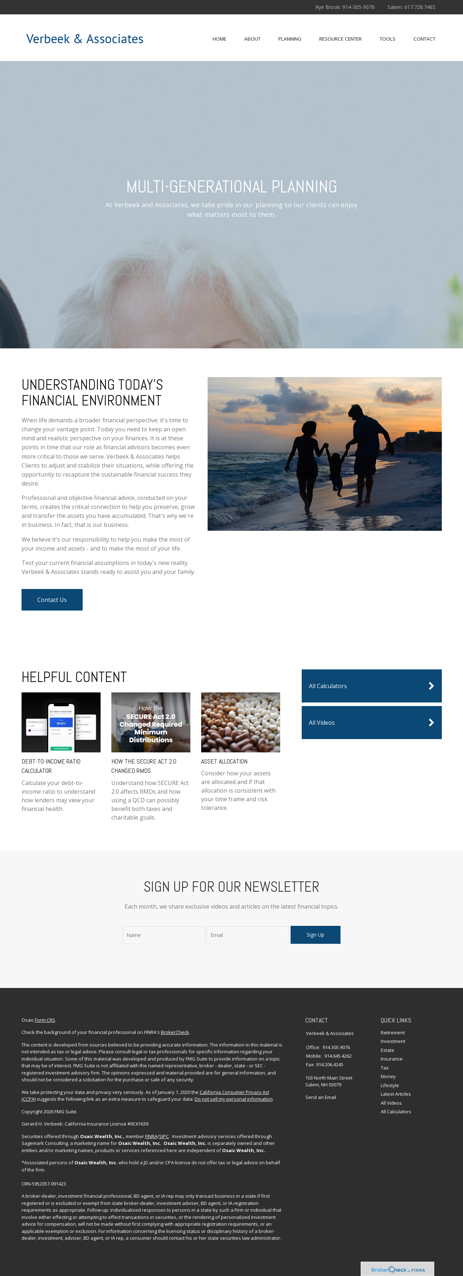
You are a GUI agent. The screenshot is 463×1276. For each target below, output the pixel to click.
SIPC (164, 1136)
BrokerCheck (175, 1032)
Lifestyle (390, 1085)
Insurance (392, 1058)
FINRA (151, 1136)
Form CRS (45, 1020)
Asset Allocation (224, 761)
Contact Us (52, 600)
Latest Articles (396, 1094)
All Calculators (372, 686)
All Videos (372, 722)
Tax (385, 1067)
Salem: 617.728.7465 (411, 7)
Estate (387, 1050)
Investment (393, 1041)
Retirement (393, 1032)
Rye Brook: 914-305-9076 (345, 7)
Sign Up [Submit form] (315, 934)
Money (388, 1076)
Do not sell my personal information (234, 1099)
